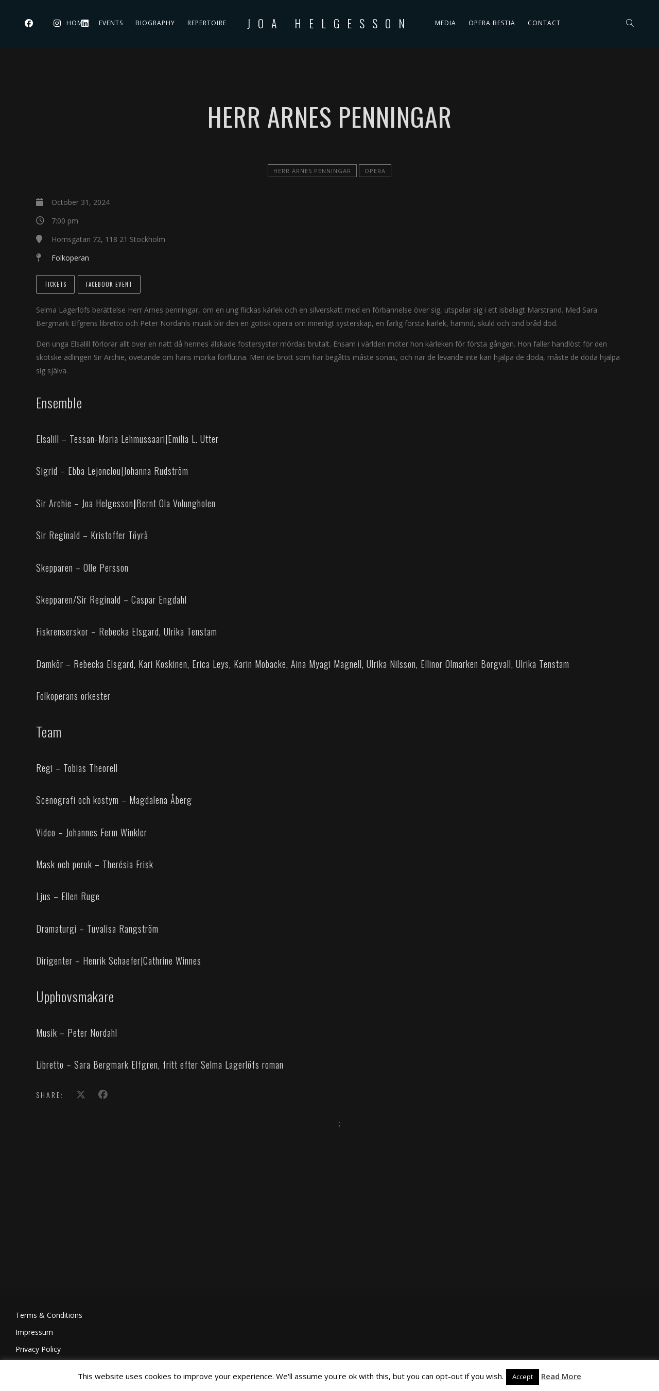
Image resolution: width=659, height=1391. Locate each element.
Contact (544, 23)
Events (111, 23)
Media (445, 23)
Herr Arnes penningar (312, 171)
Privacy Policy (38, 1349)
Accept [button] (522, 1376)
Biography (155, 23)
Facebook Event (109, 284)
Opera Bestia (492, 23)
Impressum (34, 1332)
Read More (561, 1376)
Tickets (55, 284)
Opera (375, 171)
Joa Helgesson (329, 23)
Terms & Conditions (48, 1315)
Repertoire (207, 23)
